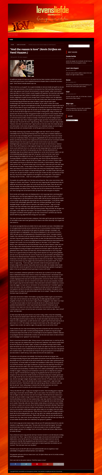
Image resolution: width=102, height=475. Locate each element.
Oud (67, 92)
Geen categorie (23, 57)
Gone (68, 80)
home (11, 39)
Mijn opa (69, 103)
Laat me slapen (72, 68)
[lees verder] (83, 63)
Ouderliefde (71, 56)
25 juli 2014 (14, 57)
